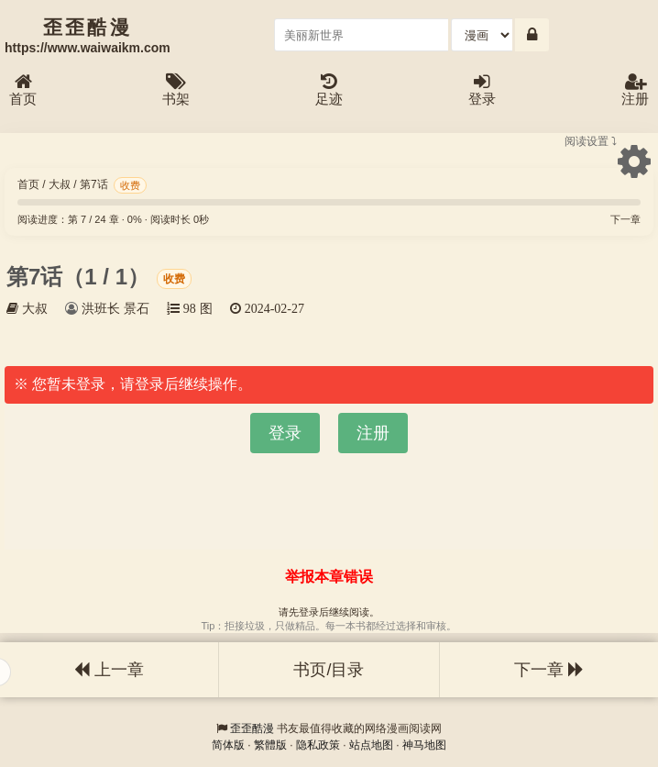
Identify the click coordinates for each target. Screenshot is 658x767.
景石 (136, 308)
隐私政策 (318, 745)
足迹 (329, 90)
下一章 (625, 219)
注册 (635, 90)
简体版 (228, 745)
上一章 (109, 670)
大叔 (60, 184)
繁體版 (270, 745)
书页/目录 (328, 670)
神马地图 (424, 745)
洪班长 (101, 308)
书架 (176, 90)
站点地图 (371, 745)
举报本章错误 (329, 576)
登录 (482, 90)
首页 (23, 90)
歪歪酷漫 (252, 728)
